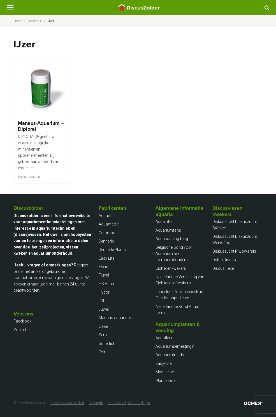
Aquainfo (164, 221)
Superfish (107, 343)
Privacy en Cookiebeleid (67, 403)
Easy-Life (163, 363)
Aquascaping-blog (172, 238)
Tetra (103, 352)
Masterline (165, 372)
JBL (102, 301)
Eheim (104, 266)
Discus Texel (223, 268)
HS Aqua (106, 284)
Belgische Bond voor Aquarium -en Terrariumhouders (174, 253)
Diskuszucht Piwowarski (234, 251)
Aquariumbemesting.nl (175, 346)
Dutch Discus (224, 259)
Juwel (104, 309)
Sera (103, 335)
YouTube (21, 330)
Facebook (22, 321)
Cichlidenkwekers (171, 268)
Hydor (104, 292)
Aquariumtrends (170, 355)
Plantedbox (165, 380)
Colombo (107, 233)
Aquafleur (164, 338)
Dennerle (106, 241)
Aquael (105, 215)
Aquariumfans (168, 230)
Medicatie (35, 21)
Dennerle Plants (112, 249)
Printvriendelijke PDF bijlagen (129, 403)
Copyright (96, 403)
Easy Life (106, 258)
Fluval (104, 275)
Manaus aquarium (115, 317)
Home (17, 21)
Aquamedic (109, 224)
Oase (103, 326)
